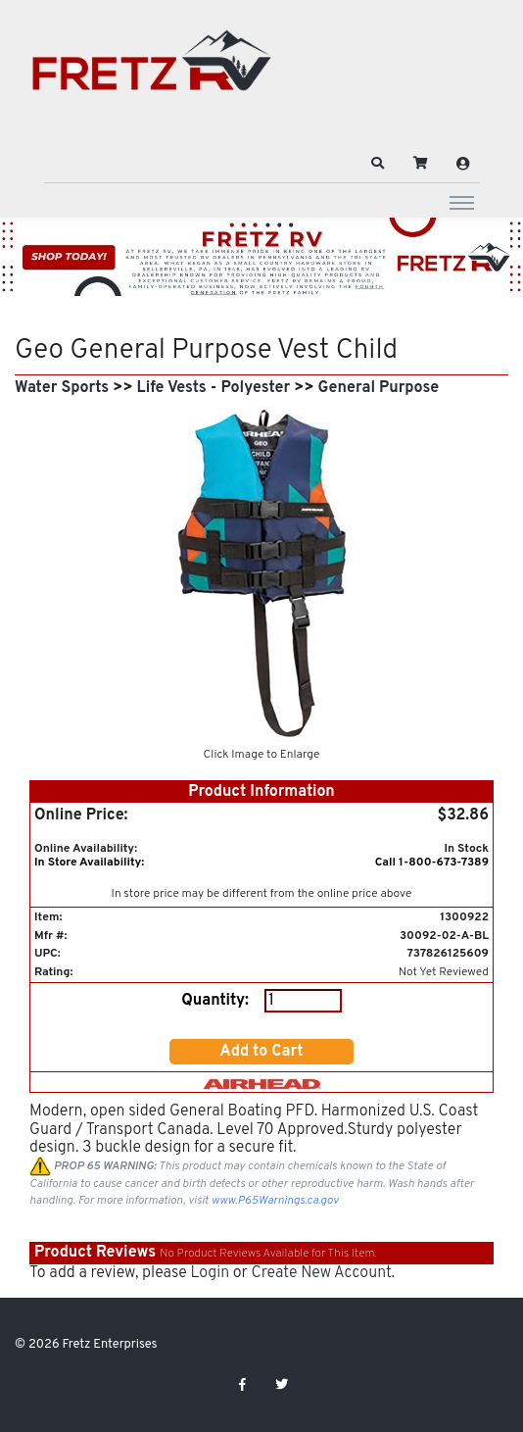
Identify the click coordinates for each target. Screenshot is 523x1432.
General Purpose (379, 388)
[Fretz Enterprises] (151, 71)
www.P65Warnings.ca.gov (275, 1201)
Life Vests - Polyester (214, 388)
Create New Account (321, 1273)
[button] (378, 163)
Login (209, 1273)
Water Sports (62, 388)
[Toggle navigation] (462, 202)
